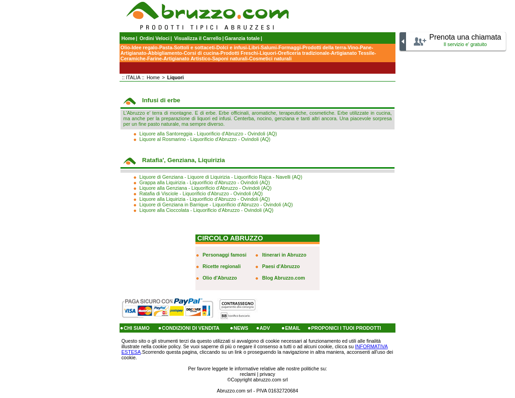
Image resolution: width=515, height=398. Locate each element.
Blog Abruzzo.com (283, 278)
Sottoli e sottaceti (194, 47)
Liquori (268, 53)
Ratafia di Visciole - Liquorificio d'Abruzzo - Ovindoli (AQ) (201, 193)
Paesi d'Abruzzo (281, 266)
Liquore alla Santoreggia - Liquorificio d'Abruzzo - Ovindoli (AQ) (208, 133)
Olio (125, 47)
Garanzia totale (242, 38)
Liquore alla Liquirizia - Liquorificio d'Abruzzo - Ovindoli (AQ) (204, 199)
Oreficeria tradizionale (303, 53)
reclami (248, 374)
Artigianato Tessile (353, 53)
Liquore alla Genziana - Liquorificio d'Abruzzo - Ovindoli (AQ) (205, 188)
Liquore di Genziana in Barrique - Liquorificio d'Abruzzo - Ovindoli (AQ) (216, 204)
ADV (265, 328)
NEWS (241, 328)
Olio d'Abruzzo (220, 278)
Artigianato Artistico (187, 58)
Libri (253, 47)
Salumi (269, 47)
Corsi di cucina (200, 53)
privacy (267, 374)
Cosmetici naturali (270, 58)
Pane (365, 47)
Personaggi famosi (224, 255)
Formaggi (290, 47)
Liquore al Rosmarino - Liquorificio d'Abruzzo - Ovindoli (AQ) (204, 139)
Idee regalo (144, 47)
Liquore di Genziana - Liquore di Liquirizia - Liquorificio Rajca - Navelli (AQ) (220, 177)
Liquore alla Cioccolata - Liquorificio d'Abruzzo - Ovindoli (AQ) (206, 210)
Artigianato (133, 53)
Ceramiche (133, 58)
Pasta (165, 47)
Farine (154, 58)
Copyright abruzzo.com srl (259, 379)
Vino (353, 47)
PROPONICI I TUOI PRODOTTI (346, 328)
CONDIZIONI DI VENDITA (190, 328)
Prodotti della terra (324, 47)
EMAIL (292, 328)
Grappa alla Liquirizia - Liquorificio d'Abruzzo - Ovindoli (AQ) (204, 182)
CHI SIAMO (136, 328)
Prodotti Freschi (239, 53)
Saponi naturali (229, 58)
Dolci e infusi (232, 47)
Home (128, 38)
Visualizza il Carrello (198, 38)
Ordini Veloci (155, 38)
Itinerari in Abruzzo (284, 255)
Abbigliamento (165, 53)
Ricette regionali (222, 266)
